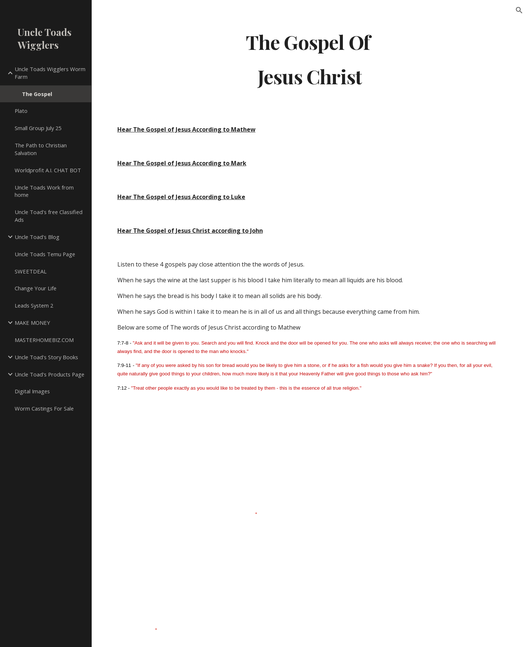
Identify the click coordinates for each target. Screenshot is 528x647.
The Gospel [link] (37, 94)
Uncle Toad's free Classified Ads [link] (48, 215)
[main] (310, 59)
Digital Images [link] (32, 391)
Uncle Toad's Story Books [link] (46, 357)
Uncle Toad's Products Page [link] (49, 374)
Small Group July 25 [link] (38, 128)
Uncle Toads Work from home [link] (44, 191)
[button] (519, 10)
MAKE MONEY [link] (32, 322)
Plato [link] (21, 110)
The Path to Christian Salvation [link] (41, 149)
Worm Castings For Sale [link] (44, 408)
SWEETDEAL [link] (31, 271)
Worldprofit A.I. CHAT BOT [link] (48, 170)
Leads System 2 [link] (34, 305)
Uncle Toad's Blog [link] (37, 236)
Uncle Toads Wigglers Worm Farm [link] (50, 72)
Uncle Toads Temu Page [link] (45, 254)
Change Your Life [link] (35, 288)
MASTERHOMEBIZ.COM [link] (44, 339)
